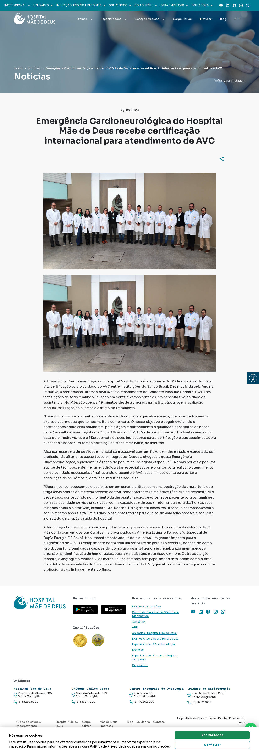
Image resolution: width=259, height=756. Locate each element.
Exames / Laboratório (146, 606)
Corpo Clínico (182, 19)
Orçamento (140, 665)
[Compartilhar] (222, 158)
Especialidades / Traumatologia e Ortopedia (154, 657)
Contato (159, 722)
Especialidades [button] (114, 19)
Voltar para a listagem (229, 81)
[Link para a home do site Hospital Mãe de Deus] (41, 602)
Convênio (138, 621)
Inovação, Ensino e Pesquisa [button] (81, 5)
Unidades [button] (43, 5)
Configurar (212, 745)
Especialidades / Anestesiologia (153, 644)
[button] (253, 378)
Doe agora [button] (202, 5)
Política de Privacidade (108, 746)
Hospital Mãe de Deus (67, 724)
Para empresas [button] (174, 5)
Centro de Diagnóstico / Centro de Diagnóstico (155, 614)
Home (18, 68)
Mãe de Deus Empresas (108, 724)
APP (237, 19)
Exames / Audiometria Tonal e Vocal (155, 638)
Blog (223, 19)
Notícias (206, 19)
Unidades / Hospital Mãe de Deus (154, 633)
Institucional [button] (17, 5)
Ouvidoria (143, 722)
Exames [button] (85, 19)
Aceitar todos (212, 735)
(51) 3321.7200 (83, 702)
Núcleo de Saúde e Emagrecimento (28, 724)
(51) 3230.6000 (26, 702)
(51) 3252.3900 (199, 702)
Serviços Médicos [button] (150, 19)
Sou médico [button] (120, 5)
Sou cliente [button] (146, 5)
